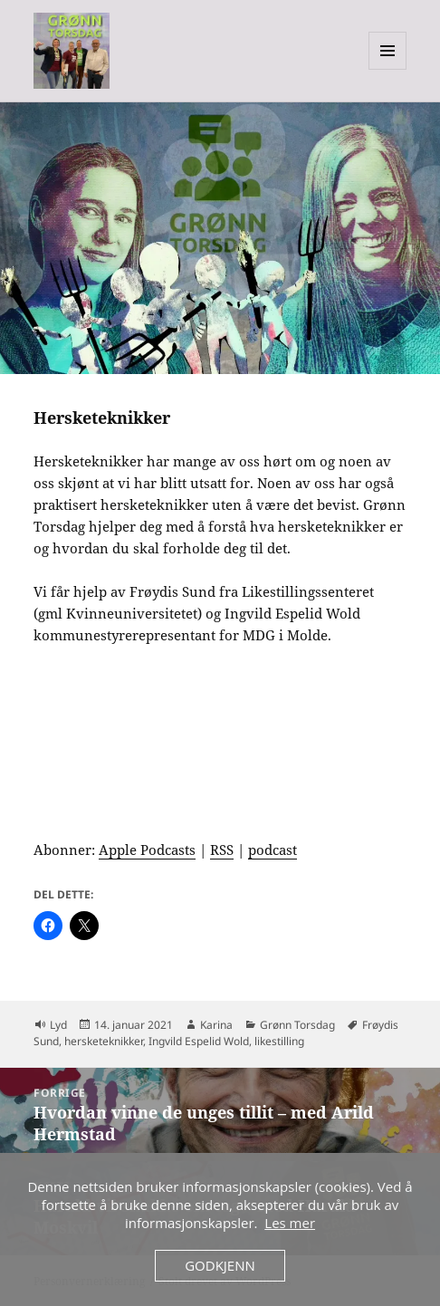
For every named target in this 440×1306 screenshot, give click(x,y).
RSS (222, 849)
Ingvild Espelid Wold (198, 1041)
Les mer (289, 1223)
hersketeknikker (103, 1041)
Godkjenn (220, 1265)
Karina (216, 1024)
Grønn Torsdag (297, 1024)
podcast (272, 849)
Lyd (58, 1024)
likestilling (279, 1041)
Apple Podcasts (147, 849)
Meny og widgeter (388, 69)
